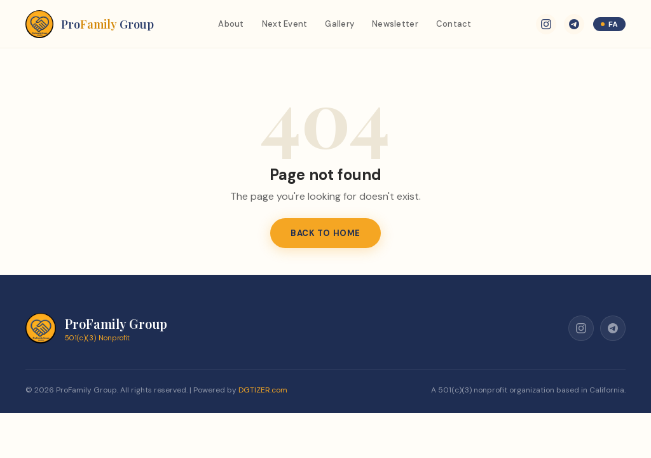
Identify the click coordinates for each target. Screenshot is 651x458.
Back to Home (325, 233)
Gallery (339, 23)
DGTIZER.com (262, 390)
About (230, 23)
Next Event (285, 23)
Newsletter (395, 23)
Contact (454, 23)
